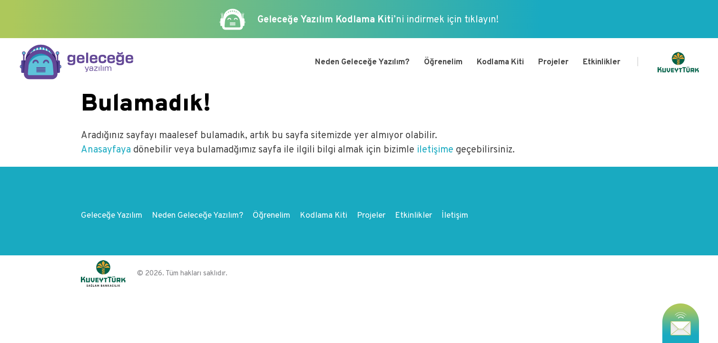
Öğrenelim (443, 62)
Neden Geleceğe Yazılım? (362, 62)
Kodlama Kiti (500, 62)
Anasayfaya (107, 150)
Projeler (553, 62)
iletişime (435, 150)
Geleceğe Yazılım (111, 216)
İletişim (455, 216)
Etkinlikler (601, 62)
